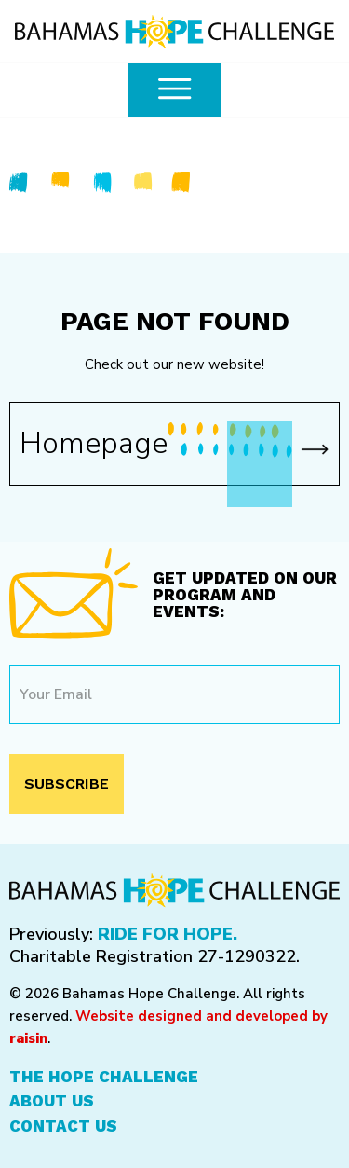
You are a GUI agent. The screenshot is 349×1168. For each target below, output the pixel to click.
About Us (51, 1101)
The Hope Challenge (103, 1076)
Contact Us (63, 1126)
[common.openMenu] (174, 90)
